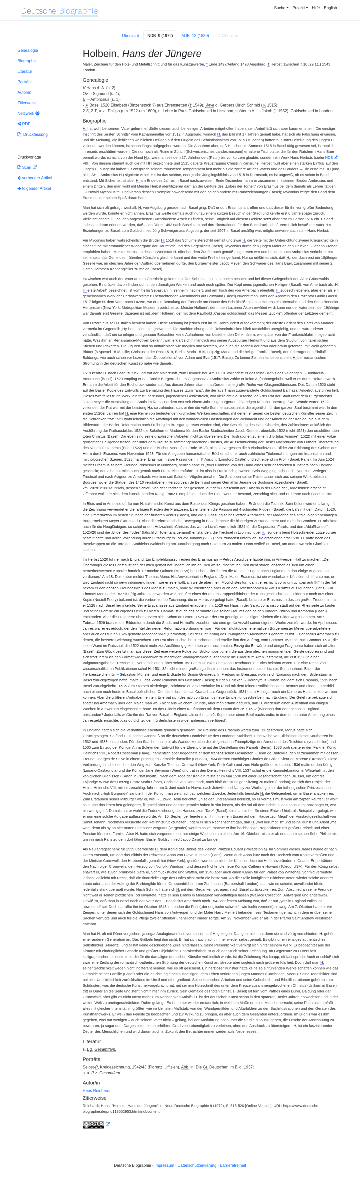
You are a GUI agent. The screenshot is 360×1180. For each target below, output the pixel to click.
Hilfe (316, 8)
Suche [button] (279, 8)
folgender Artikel (34, 188)
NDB (329, 158)
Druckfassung (33, 134)
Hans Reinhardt (96, 1090)
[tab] (160, 36)
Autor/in (24, 92)
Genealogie (28, 50)
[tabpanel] (180, 589)
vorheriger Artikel (35, 178)
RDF (24, 124)
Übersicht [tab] (130, 36)
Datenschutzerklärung (197, 1165)
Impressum (164, 1165)
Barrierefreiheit (233, 1165)
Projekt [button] (298, 8)
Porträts (25, 82)
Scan (25, 167)
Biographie (27, 61)
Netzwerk (29, 113)
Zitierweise (27, 103)
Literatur (25, 71)
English (330, 8)
